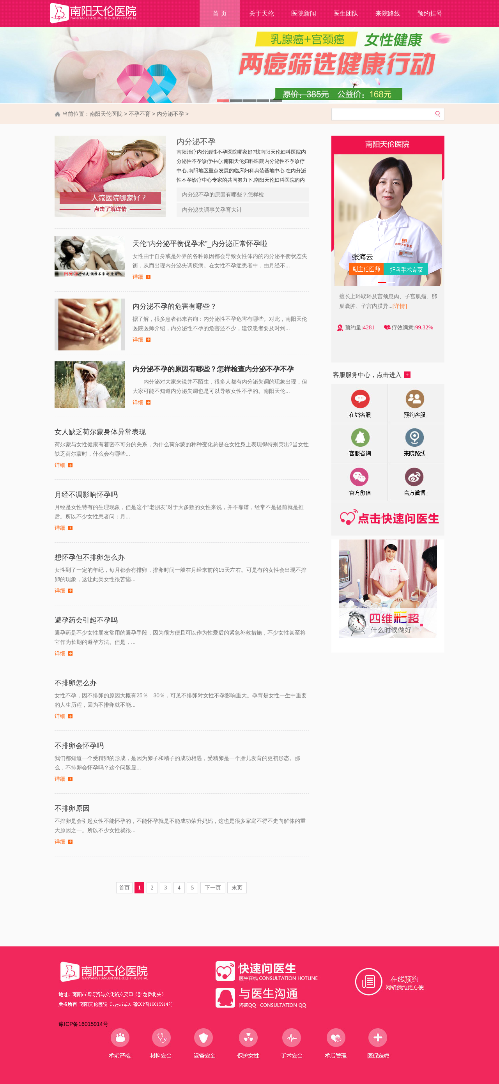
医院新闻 (303, 13)
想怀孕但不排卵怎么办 (90, 557)
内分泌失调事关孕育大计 (212, 210)
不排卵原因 (72, 808)
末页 (237, 888)
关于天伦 (261, 13)
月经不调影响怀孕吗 (86, 495)
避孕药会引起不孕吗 (86, 620)
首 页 (219, 13)
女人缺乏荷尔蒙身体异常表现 (100, 432)
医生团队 (345, 13)
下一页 (213, 888)
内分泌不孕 (170, 114)
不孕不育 (139, 114)
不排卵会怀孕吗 (79, 746)
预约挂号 (430, 13)
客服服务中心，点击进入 (372, 374)
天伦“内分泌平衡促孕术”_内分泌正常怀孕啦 (200, 244)
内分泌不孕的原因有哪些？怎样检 (223, 194)
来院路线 (387, 13)
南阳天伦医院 (106, 114)
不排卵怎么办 (76, 683)
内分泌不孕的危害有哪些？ (175, 306)
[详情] (421, 306)
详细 (138, 277)
